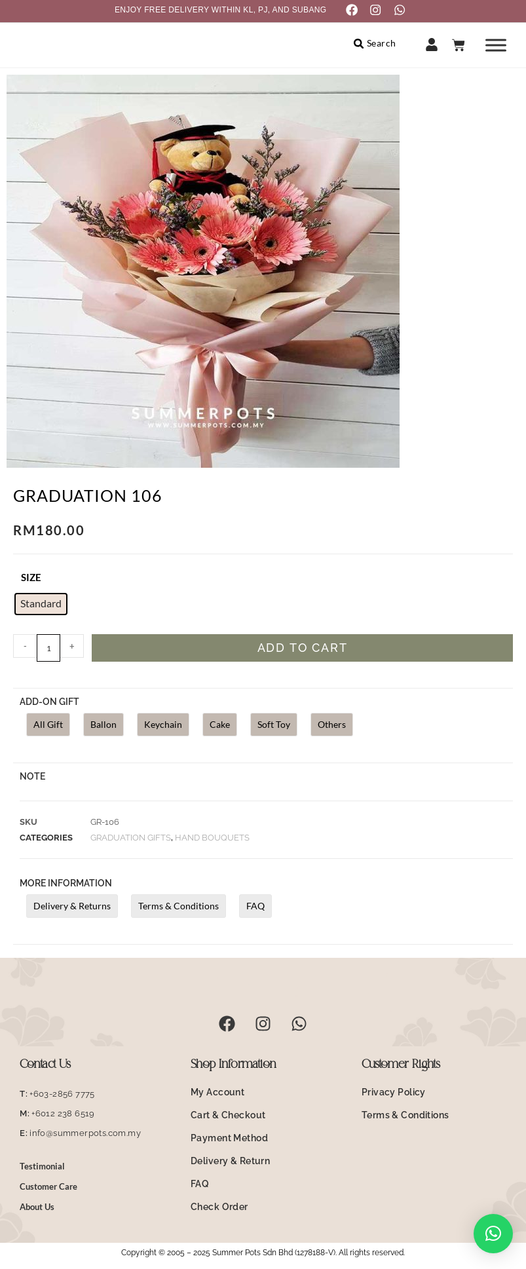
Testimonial (42, 1168)
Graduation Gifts (130, 839)
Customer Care (48, 1188)
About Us (37, 1208)
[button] (493, 1233)
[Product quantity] (48, 650)
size (31, 580)
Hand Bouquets (212, 839)
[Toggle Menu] (495, 47)
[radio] (41, 606)
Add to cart (302, 650)
